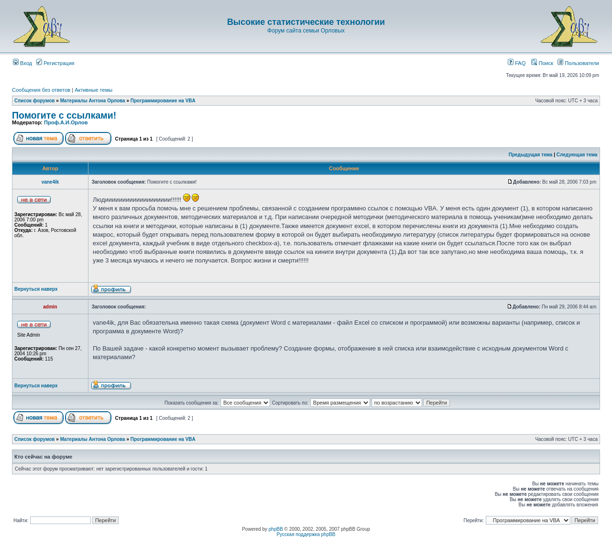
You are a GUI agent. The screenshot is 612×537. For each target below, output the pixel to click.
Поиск (542, 63)
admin (50, 306)
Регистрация (55, 63)
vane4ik (50, 182)
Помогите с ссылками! (64, 115)
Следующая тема (577, 154)
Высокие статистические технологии (306, 22)
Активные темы (93, 90)
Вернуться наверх (36, 289)
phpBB (276, 529)
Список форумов (34, 100)
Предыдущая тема (531, 154)
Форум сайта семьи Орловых (306, 30)
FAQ (516, 63)
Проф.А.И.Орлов (65, 122)
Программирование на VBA (163, 100)
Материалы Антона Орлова (92, 100)
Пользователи (578, 63)
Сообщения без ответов (41, 90)
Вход (22, 63)
